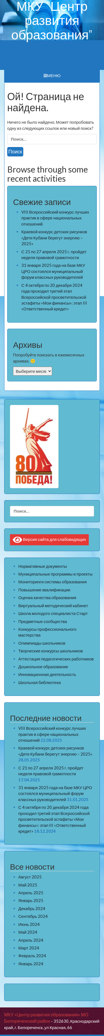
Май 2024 (27, 931)
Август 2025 (30, 876)
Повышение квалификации (44, 589)
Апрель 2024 (30, 940)
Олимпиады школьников (41, 642)
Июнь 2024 (29, 924)
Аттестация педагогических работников (56, 658)
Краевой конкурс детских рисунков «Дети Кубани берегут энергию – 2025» (54, 237)
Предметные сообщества (42, 621)
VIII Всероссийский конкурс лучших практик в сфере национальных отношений (55, 217)
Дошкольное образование (43, 666)
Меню (52, 75)
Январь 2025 (30, 900)
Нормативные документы (42, 566)
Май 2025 (27, 884)
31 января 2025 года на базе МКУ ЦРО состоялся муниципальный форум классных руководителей (53, 271)
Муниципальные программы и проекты (55, 573)
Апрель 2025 (30, 892)
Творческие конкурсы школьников (50, 650)
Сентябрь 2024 (33, 916)
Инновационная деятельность (47, 674)
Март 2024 (28, 947)
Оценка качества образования (47, 597)
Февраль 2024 (32, 955)
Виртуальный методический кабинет (53, 605)
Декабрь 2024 (31, 908)
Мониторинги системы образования (52, 581)
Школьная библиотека (39, 682)
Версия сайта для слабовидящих (49, 540)
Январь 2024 (30, 963)
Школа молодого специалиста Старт (53, 613)
